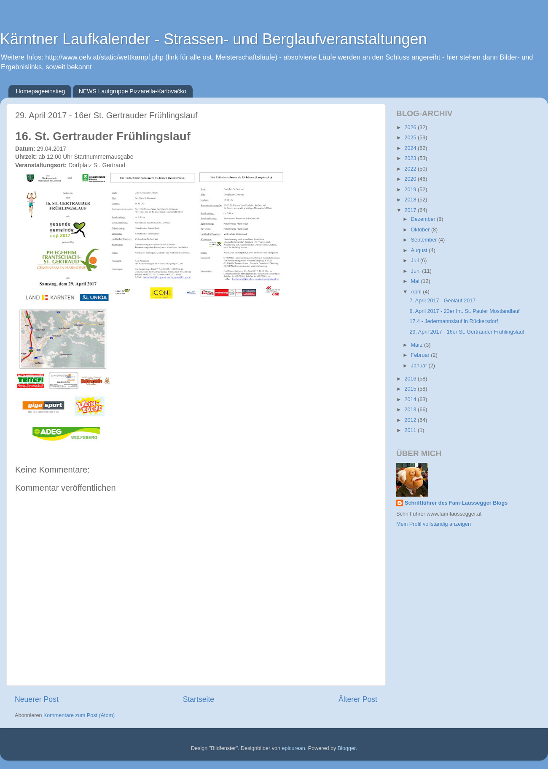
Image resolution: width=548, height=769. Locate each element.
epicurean (293, 748)
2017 (411, 210)
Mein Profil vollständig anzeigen (433, 524)
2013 (411, 410)
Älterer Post (357, 699)
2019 (411, 190)
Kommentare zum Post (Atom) (79, 715)
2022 (411, 169)
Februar (421, 355)
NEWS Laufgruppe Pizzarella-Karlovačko (132, 91)
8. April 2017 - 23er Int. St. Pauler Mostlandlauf (464, 311)
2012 (411, 420)
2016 (411, 379)
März (417, 345)
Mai (416, 281)
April (417, 292)
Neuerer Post (37, 699)
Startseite (198, 699)
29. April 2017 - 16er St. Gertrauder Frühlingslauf (466, 332)
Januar (420, 366)
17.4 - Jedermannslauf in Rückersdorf (453, 321)
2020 (411, 179)
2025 (411, 138)
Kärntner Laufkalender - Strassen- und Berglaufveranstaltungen (213, 39)
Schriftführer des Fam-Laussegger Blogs (456, 503)
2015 (411, 389)
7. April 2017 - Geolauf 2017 (442, 301)
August (420, 250)
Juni (416, 271)
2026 (411, 127)
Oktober (421, 230)
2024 (411, 148)
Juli (415, 261)
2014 (411, 399)
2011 (411, 430)
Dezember (424, 219)
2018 (411, 200)
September (424, 240)
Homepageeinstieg (40, 91)
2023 (411, 158)
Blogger (347, 748)
